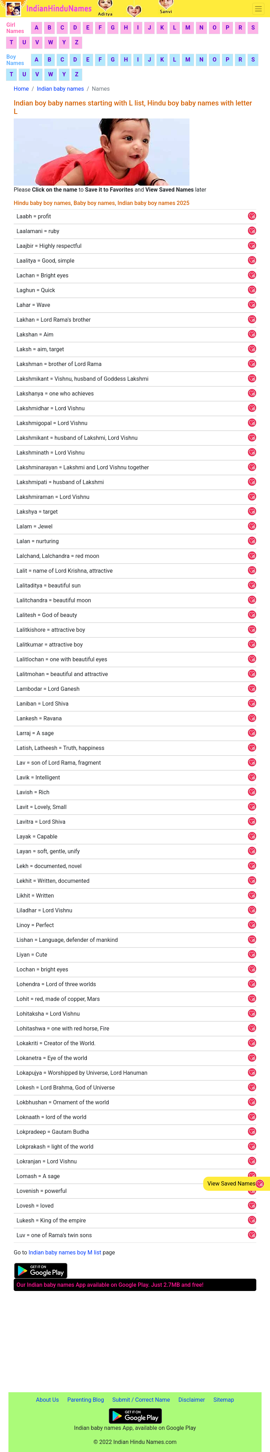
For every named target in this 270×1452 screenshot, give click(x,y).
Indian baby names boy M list (64, 1252)
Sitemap (223, 1399)
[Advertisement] (135, 1343)
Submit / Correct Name (141, 1399)
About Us (47, 1399)
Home (21, 88)
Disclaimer (191, 1399)
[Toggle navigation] (258, 9)
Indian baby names (60, 88)
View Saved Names (231, 1183)
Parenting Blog (85, 1399)
